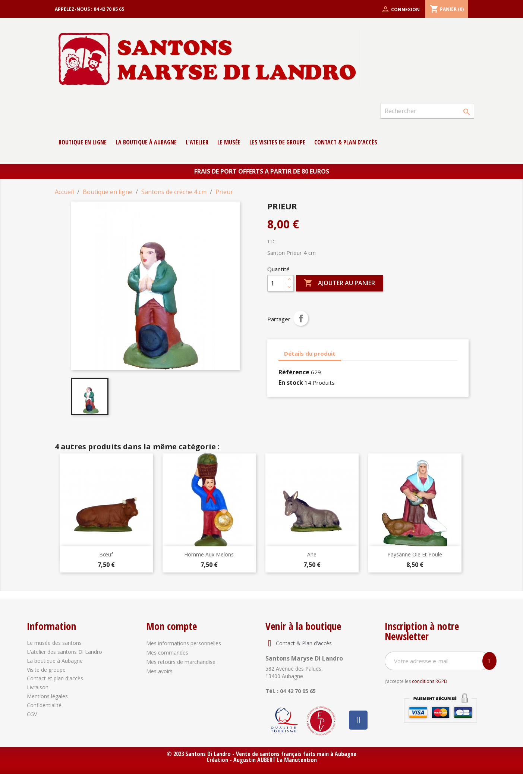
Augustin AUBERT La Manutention (275, 760)
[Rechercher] (427, 111)
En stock (290, 382)
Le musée (228, 142)
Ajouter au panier (339, 283)
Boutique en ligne (83, 142)
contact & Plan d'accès (345, 142)
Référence (293, 372)
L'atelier (197, 142)
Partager (300, 318)
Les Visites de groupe (277, 142)
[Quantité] (276, 283)
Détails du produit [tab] (309, 353)
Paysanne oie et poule (414, 554)
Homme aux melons (209, 554)
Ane (311, 554)
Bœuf (106, 554)
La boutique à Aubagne (146, 142)
